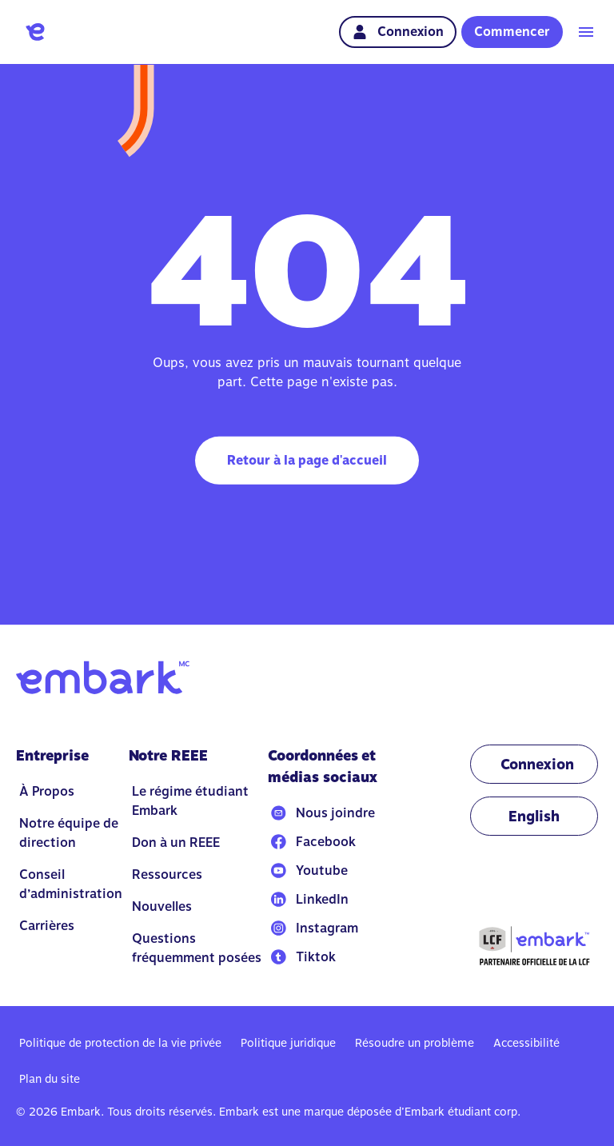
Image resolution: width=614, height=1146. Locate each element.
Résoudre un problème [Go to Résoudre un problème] (414, 1042)
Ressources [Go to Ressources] (167, 874)
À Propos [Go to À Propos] (46, 791)
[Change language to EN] (534, 816)
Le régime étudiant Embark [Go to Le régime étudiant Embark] (190, 801)
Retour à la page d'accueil (307, 460)
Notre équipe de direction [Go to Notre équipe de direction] (68, 833)
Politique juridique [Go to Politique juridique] (288, 1042)
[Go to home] (35, 32)
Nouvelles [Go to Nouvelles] (162, 906)
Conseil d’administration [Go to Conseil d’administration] (70, 884)
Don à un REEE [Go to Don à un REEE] (176, 842)
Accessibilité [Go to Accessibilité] (526, 1042)
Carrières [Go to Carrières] (46, 925)
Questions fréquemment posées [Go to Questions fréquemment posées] (196, 948)
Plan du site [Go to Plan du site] (49, 1078)
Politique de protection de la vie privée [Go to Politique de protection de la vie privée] (120, 1042)
